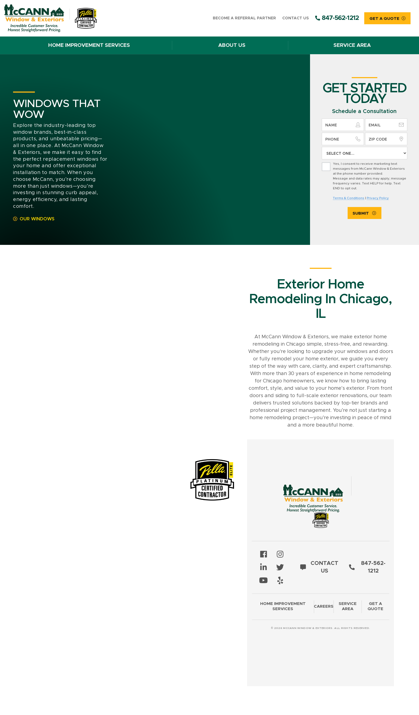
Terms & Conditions (348, 198)
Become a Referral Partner (244, 18)
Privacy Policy (378, 198)
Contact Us (295, 18)
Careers (323, 606)
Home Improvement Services (89, 45)
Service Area (352, 45)
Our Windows (37, 219)
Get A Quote (384, 19)
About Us (231, 45)
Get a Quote (375, 606)
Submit (361, 213)
